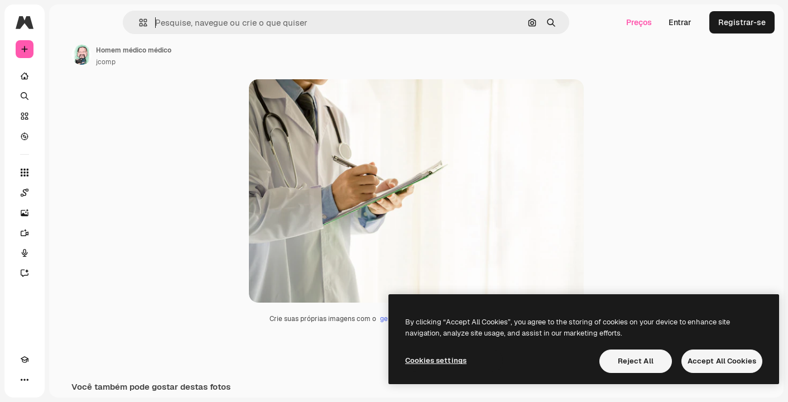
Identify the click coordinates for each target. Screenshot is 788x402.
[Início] (67, 76)
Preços (639, 22)
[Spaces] (67, 193)
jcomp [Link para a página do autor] (190, 62)
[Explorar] (67, 136)
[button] (181, 22)
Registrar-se (742, 22)
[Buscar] (67, 96)
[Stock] (67, 116)
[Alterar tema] (45, 380)
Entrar (680, 22)
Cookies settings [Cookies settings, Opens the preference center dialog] (436, 360)
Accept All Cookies (722, 361)
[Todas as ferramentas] (67, 172)
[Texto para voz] (67, 253)
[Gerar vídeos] (67, 233)
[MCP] (65, 380)
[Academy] (24, 380)
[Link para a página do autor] (166, 55)
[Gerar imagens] (67, 213)
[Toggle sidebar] (109, 22)
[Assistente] (67, 273)
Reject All (636, 361)
